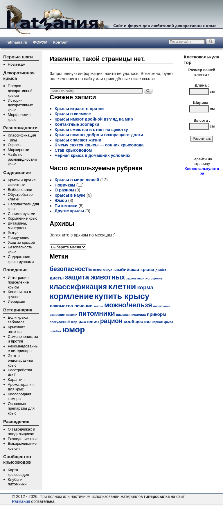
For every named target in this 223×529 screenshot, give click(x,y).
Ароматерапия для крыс (21, 387)
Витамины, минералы (17, 225)
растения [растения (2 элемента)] (88, 321)
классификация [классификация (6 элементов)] (78, 287)
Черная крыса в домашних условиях (92, 155)
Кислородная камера (19, 396)
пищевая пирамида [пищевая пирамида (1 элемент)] (131, 314)
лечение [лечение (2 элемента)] (83, 305)
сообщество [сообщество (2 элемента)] (137, 321)
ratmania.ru (16, 42)
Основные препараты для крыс (21, 408)
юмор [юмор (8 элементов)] (73, 329)
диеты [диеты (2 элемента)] (57, 277)
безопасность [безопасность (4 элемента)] (71, 269)
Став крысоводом (73, 150)
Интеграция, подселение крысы (19, 282)
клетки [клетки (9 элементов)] (122, 286)
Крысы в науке (70, 195)
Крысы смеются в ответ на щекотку (91, 129)
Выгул (13, 233)
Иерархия (16, 301)
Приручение (18, 237)
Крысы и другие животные (22, 182)
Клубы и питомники (17, 482)
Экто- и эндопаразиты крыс (20, 360)
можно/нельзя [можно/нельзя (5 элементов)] (128, 305)
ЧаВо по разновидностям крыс (22, 159)
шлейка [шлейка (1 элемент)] (55, 331)
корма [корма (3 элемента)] (145, 287)
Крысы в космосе (73, 114)
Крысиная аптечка (16, 329)
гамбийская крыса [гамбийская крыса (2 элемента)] (134, 269)
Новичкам (17, 64)
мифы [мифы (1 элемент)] (98, 306)
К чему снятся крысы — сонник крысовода (99, 145)
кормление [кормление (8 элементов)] (71, 296)
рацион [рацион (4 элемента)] (111, 321)
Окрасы (14, 145)
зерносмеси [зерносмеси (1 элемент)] (135, 278)
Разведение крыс (23, 439)
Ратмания (21, 501)
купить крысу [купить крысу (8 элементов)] (122, 296)
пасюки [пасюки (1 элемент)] (71, 314)
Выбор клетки (20, 189)
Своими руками (21, 213)
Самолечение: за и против (23, 339)
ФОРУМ (40, 42)
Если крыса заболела (18, 319)
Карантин (16, 379)
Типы (12, 140)
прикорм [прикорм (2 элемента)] (156, 314)
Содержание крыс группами (21, 259)
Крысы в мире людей (77, 179)
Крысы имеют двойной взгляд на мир (94, 119)
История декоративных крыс (20, 105)
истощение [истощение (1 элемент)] (153, 278)
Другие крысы (69, 211)
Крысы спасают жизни (78, 140)
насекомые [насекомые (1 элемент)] (161, 306)
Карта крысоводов (18, 472)
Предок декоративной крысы (20, 91)
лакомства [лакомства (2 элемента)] (61, 305)
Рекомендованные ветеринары (23, 348)
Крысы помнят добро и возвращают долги (99, 134)
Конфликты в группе (19, 294)
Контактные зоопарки (77, 124)
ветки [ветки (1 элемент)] (97, 270)
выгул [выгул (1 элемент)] (107, 270)
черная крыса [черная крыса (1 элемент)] (162, 322)
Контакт (60, 42)
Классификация (22, 135)
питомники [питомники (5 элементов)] (96, 313)
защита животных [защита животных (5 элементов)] (95, 277)
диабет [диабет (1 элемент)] (160, 270)
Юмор (61, 200)
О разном (64, 190)
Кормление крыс (22, 218)
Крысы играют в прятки (79, 108)
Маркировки (18, 150)
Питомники (66, 205)
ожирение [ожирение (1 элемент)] (57, 314)
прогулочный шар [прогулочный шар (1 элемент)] (63, 322)
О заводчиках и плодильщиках (21, 431)
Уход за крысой (21, 242)
